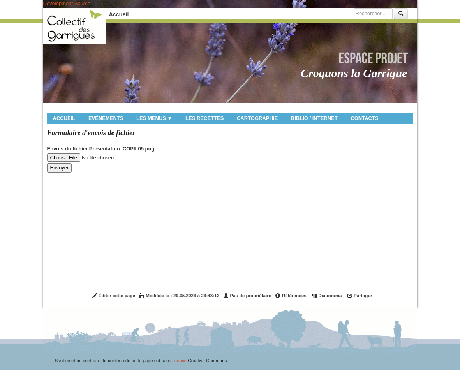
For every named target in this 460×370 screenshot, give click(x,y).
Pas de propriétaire (247, 295)
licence (180, 360)
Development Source (66, 3)
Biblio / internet (314, 118)
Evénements (105, 118)
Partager (359, 295)
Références (290, 295)
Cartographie (257, 118)
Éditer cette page (113, 295)
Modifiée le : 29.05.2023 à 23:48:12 (179, 295)
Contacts (364, 118)
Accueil (119, 14)
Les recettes (204, 118)
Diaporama (327, 295)
